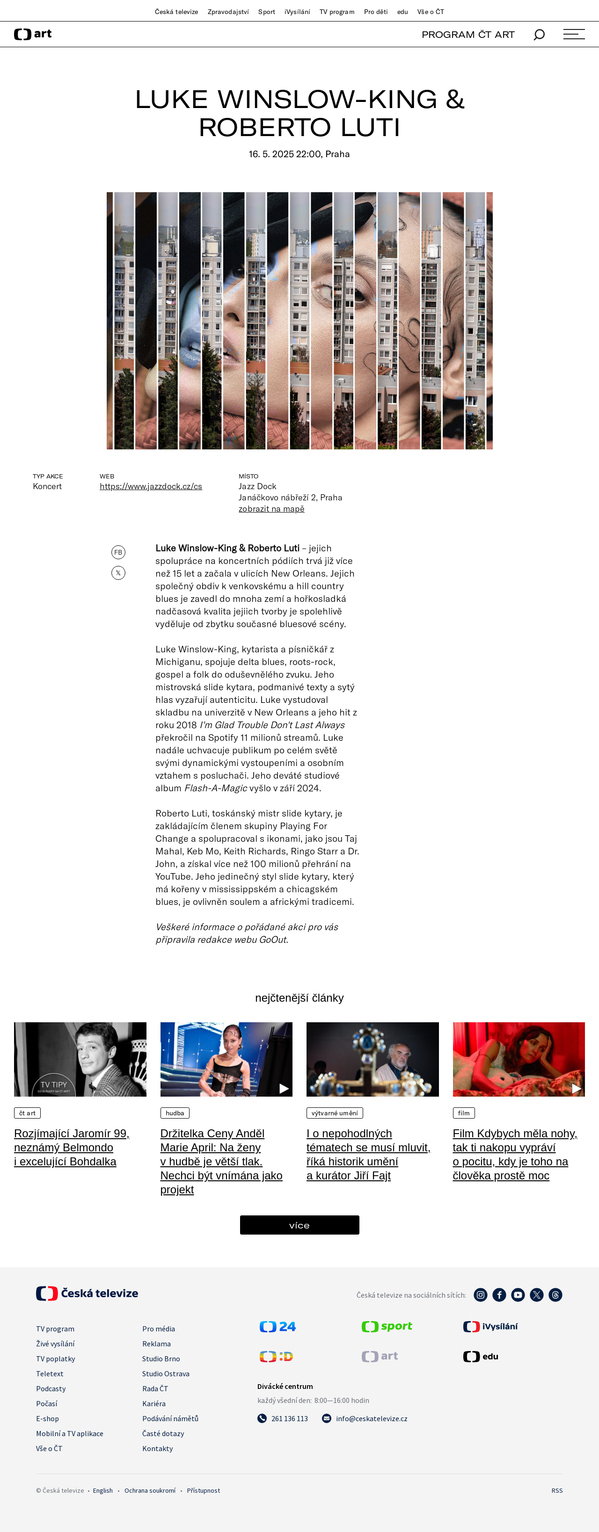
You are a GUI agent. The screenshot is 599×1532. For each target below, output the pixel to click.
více (299, 1225)
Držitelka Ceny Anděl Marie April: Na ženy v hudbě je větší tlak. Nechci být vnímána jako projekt (222, 1161)
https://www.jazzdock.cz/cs (151, 486)
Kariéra (154, 1403)
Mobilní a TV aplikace (69, 1433)
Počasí (46, 1403)
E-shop (47, 1418)
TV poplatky (55, 1358)
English (103, 1490)
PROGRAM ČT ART (468, 34)
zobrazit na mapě (271, 508)
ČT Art (27, 1113)
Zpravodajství (228, 11)
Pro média (158, 1328)
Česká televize (176, 11)
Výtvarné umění (335, 1113)
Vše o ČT (430, 11)
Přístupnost (203, 1490)
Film (464, 1113)
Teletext (50, 1373)
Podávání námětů (170, 1418)
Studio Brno (161, 1358)
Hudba (175, 1113)
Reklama (156, 1343)
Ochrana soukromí (149, 1490)
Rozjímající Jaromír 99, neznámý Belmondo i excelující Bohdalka (72, 1147)
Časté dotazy (163, 1433)
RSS (557, 1490)
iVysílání (297, 11)
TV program (337, 11)
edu (402, 11)
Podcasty (51, 1388)
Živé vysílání (55, 1343)
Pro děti (376, 11)
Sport (266, 11)
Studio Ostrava (166, 1373)
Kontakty (157, 1448)
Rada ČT (155, 1388)
